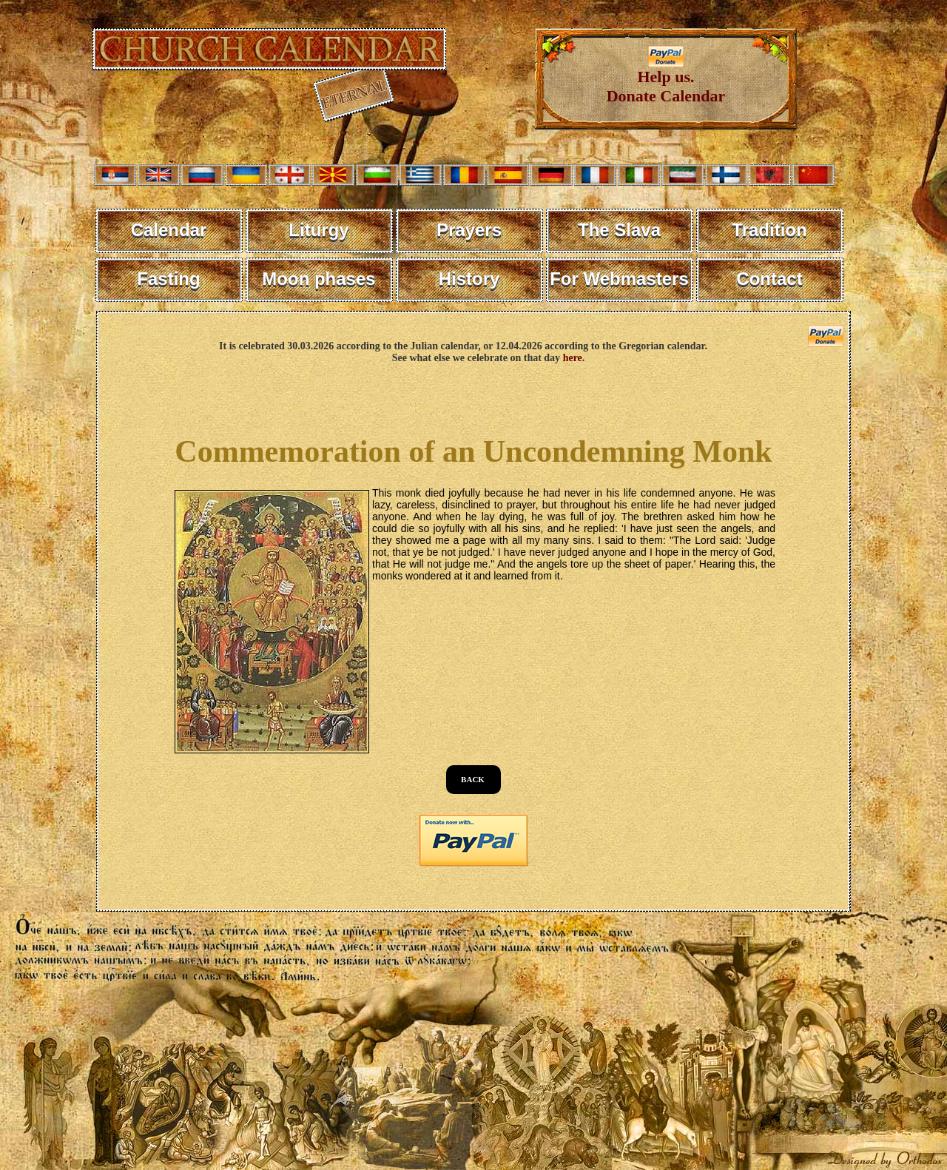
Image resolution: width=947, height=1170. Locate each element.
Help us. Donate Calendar (666, 79)
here (572, 357)
